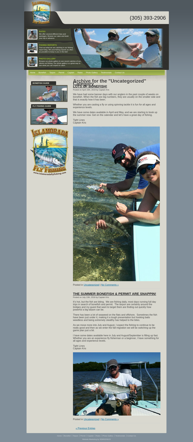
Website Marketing (89, 439)
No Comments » (110, 285)
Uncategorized (91, 285)
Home (32, 72)
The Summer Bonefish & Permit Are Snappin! (114, 294)
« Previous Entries (85, 428)
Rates (80, 72)
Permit (61, 72)
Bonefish (42, 72)
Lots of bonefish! (90, 86)
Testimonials (106, 72)
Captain (71, 72)
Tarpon (52, 72)
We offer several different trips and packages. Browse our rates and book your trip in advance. (48, 34)
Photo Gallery (92, 72)
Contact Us (119, 72)
